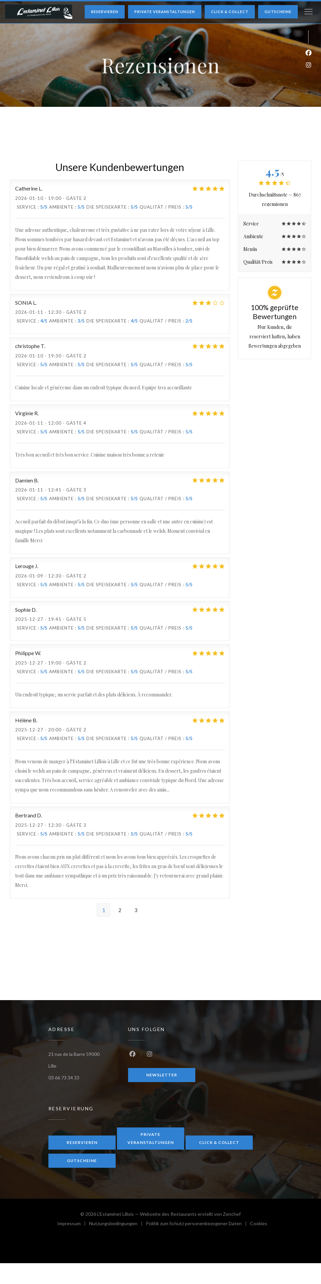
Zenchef (232, 1214)
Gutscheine (278, 11)
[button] (308, 11)
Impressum (73, 1224)
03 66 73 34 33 (63, 1077)
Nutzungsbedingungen (117, 1224)
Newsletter (161, 1074)
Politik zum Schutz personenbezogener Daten (198, 1224)
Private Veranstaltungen (164, 11)
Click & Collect (229, 11)
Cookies (258, 1224)
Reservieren (104, 11)
